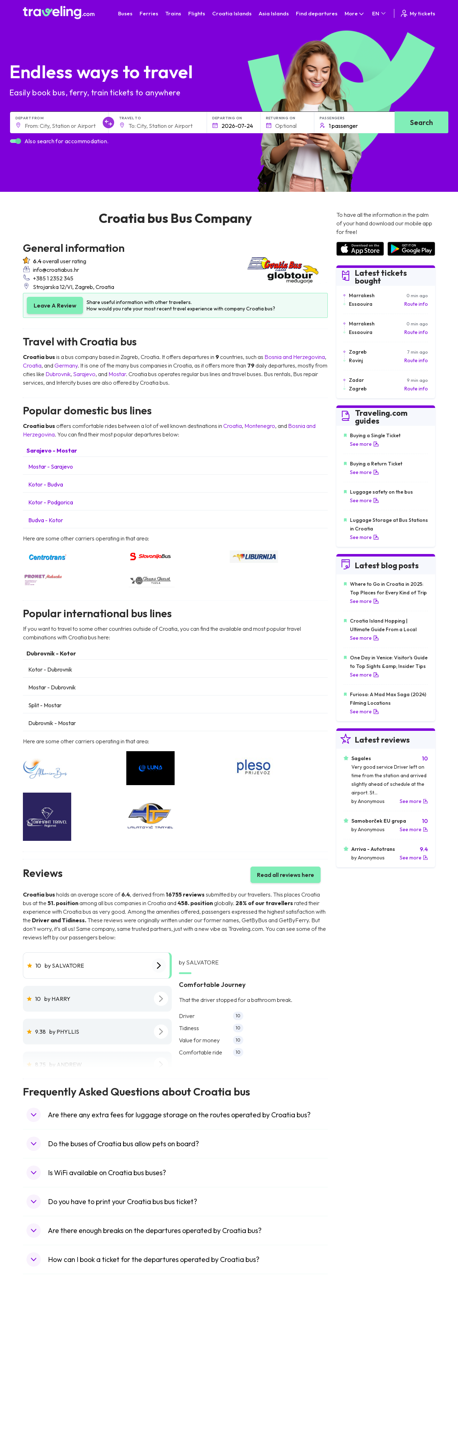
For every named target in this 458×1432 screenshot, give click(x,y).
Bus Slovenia (144, 1356)
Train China (246, 1349)
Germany (66, 365)
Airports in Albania (356, 1386)
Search (421, 122)
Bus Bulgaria (143, 1341)
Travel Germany (44, 1364)
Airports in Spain (354, 1334)
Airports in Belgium (357, 1401)
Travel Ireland (42, 1401)
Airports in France (356, 1341)
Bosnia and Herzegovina (294, 356)
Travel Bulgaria (43, 1349)
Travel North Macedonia (53, 1341)
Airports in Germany (359, 1379)
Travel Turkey (41, 1371)
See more (364, 444)
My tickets (417, 13)
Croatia (32, 365)
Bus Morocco (145, 1334)
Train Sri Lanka (249, 1341)
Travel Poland (42, 1386)
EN (379, 13)
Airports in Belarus (357, 1356)
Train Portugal (249, 1334)
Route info (416, 304)
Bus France (142, 1371)
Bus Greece (143, 1364)
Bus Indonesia (145, 1409)
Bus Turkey (142, 1401)
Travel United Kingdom (52, 1334)
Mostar (117, 374)
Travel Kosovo (42, 1409)
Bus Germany (145, 1349)
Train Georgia (248, 1356)
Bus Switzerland (148, 1394)
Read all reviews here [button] (285, 874)
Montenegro (259, 425)
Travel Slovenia (43, 1394)
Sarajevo (84, 374)
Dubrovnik (57, 374)
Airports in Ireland (356, 1349)
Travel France (42, 1379)
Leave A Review (55, 305)
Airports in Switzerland (362, 1364)
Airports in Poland (356, 1394)
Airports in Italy (353, 1371)
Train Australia (249, 1364)
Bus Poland (142, 1386)
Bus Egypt (141, 1379)
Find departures (316, 13)
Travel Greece (42, 1356)
